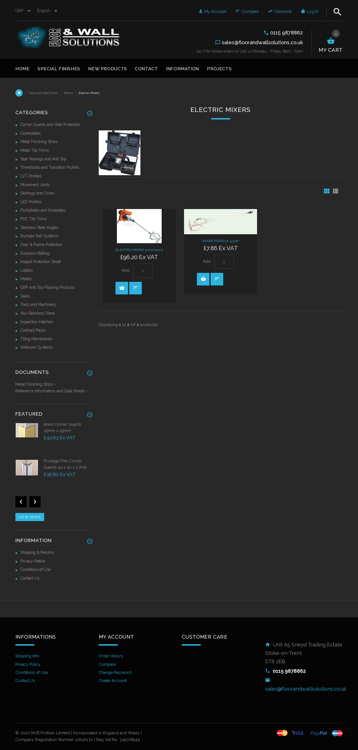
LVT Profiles (30, 176)
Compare (247, 11)
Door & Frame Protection (41, 244)
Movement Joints (35, 184)
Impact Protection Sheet (40, 261)
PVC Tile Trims (33, 219)
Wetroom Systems (36, 347)
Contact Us (29, 578)
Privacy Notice (32, 561)
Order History (111, 656)
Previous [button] (21, 501)
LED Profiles (30, 202)
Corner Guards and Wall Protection (50, 124)
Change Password (115, 672)
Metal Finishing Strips (39, 141)
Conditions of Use (35, 569)
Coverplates (30, 133)
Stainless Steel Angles (39, 227)
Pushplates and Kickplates (43, 210)
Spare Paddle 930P (220, 241)
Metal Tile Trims (34, 150)
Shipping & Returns (37, 552)
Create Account (113, 680)
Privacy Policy (28, 664)
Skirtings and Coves (37, 193)
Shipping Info (27, 656)
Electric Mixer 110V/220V (139, 250)
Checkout (279, 11)
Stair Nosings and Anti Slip (43, 159)
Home (19, 93)
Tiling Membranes (36, 339)
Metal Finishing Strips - (35, 384)
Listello (26, 270)
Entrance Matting (35, 253)
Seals (25, 296)
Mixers (68, 93)
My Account (212, 11)
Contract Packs (33, 330)
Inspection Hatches (36, 322)
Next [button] (35, 501)
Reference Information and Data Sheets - (51, 391)
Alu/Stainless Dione (37, 313)
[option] (53, 440)
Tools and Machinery (43, 93)
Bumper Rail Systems (39, 236)
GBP (23, 10)
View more (29, 517)
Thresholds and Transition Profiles (49, 167)
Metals (26, 278)
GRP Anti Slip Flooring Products (47, 287)
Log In (309, 11)
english (47, 10)
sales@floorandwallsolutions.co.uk (305, 689)
